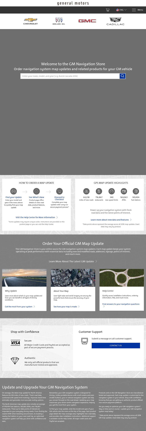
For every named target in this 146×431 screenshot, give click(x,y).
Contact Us (116, 345)
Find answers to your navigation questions (120, 305)
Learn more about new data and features (111, 219)
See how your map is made (66, 306)
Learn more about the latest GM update (73, 261)
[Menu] (137, 10)
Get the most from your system (20, 306)
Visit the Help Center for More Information (36, 217)
